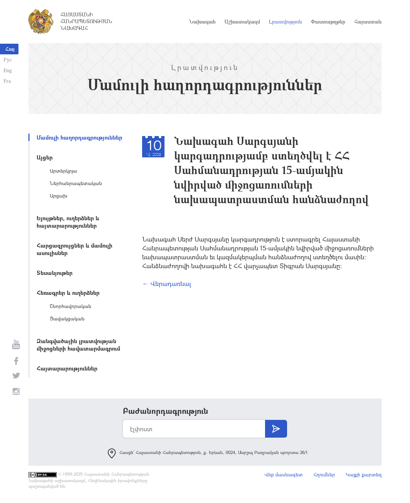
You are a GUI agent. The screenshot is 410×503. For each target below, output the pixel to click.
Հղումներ (324, 474)
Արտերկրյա (63, 170)
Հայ (10, 48)
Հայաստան (368, 21)
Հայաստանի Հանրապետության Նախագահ (86, 21)
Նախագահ (202, 21)
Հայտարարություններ (67, 368)
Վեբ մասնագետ (283, 474)
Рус (8, 59)
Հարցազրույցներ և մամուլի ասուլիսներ (74, 249)
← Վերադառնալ (166, 283)
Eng (8, 70)
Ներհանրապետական (76, 183)
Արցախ (58, 195)
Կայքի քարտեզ (364, 474)
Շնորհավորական (70, 306)
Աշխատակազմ (242, 21)
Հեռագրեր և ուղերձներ (68, 292)
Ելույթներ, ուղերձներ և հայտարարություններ (68, 221)
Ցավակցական (67, 318)
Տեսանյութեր (54, 272)
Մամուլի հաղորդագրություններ (79, 137)
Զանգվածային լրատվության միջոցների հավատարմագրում (78, 344)
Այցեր (45, 157)
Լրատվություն (285, 21)
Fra (7, 80)
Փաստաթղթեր (328, 21)
